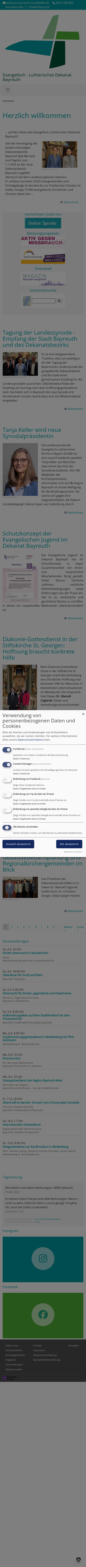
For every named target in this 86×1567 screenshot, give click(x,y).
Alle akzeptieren (69, 844)
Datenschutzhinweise (30, 739)
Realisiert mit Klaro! (73, 851)
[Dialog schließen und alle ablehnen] (83, 712)
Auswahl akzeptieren (18, 844)
